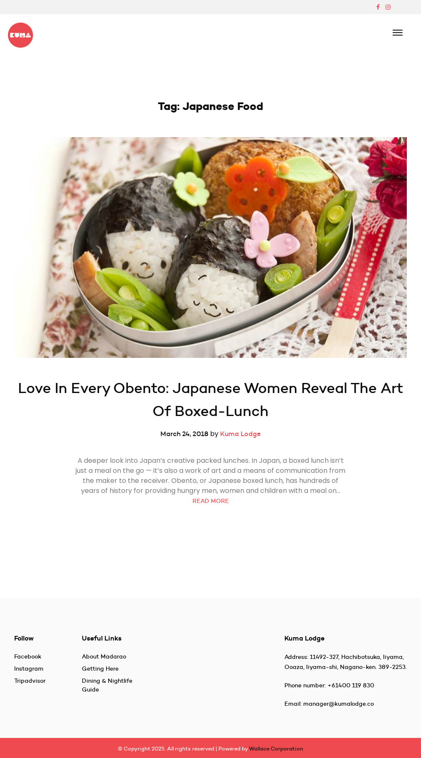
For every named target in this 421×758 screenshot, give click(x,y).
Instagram (28, 668)
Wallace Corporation (276, 748)
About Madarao (104, 656)
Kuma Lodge (240, 433)
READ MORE (211, 501)
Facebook (27, 656)
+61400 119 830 (350, 685)
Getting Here (100, 668)
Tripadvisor (30, 680)
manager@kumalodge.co (338, 703)
